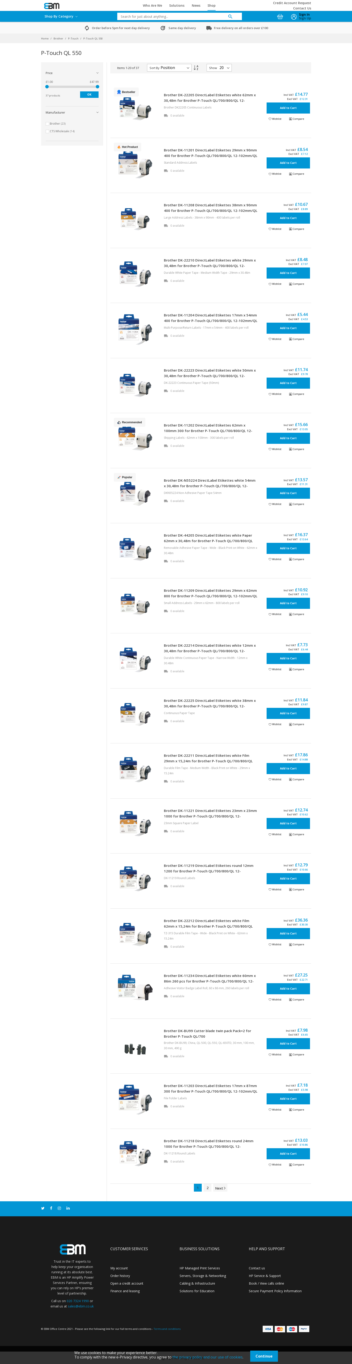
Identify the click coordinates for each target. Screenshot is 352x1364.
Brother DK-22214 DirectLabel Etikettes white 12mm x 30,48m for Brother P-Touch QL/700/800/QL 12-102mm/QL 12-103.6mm (210, 651)
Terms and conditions (167, 1329)
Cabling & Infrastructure (197, 1283)
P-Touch (73, 38)
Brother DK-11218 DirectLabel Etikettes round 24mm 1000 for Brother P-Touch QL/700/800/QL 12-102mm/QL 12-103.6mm (208, 1146)
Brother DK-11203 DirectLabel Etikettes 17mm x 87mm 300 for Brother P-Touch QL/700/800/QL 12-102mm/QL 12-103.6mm (210, 1091)
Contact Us (302, 8)
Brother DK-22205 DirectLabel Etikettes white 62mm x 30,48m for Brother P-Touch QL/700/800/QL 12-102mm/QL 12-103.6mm (210, 100)
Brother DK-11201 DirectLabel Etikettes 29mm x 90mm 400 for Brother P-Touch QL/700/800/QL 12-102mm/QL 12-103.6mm (210, 155)
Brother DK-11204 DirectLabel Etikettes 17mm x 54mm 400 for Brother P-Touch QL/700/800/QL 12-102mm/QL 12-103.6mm (210, 320)
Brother (59, 38)
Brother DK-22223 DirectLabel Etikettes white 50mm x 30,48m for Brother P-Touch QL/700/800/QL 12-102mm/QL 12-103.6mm (210, 376)
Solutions (176, 5)
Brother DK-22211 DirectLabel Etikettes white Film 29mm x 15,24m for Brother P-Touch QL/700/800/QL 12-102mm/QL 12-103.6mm (208, 761)
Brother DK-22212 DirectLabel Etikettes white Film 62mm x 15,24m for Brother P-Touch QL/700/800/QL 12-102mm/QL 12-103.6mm (208, 926)
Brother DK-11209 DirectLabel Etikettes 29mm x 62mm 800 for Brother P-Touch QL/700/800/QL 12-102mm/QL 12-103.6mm (210, 596)
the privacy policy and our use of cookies (207, 1357)
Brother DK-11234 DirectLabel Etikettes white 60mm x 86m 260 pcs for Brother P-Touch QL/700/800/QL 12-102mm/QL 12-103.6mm (210, 981)
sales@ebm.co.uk (81, 1306)
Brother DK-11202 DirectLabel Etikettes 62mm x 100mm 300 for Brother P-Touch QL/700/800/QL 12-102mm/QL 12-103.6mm (208, 431)
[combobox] (176, 16)
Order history (120, 1276)
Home (45, 38)
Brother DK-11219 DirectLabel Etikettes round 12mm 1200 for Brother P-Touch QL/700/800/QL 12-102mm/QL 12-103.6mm (208, 871)
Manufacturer (55, 112)
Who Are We (152, 5)
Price (49, 73)
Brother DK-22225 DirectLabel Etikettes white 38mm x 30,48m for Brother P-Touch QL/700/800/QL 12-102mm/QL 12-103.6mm (210, 706)
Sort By (154, 68)
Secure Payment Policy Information (275, 1291)
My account (119, 1268)
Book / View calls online (266, 1283)
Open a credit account (126, 1283)
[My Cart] (280, 15)
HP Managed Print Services (200, 1268)
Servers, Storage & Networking (203, 1276)
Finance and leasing (125, 1291)
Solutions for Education (197, 1291)
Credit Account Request (292, 3)
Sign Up (305, 18)
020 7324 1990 (78, 1301)
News (196, 5)
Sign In (304, 14)
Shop (212, 5)
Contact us (257, 1268)
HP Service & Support (265, 1276)
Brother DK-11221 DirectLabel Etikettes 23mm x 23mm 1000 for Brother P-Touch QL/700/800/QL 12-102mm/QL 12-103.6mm (210, 816)
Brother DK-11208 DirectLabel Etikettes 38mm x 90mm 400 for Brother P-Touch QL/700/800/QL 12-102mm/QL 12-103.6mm (210, 210)
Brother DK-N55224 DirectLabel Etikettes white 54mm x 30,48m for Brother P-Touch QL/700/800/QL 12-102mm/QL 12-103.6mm (210, 486)
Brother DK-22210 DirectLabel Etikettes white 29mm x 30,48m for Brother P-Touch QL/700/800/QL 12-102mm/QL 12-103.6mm (210, 265)
